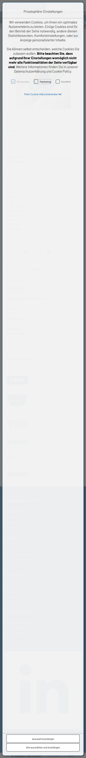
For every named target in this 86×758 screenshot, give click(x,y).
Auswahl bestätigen (43, 738)
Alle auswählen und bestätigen (43, 747)
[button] (43, 94)
